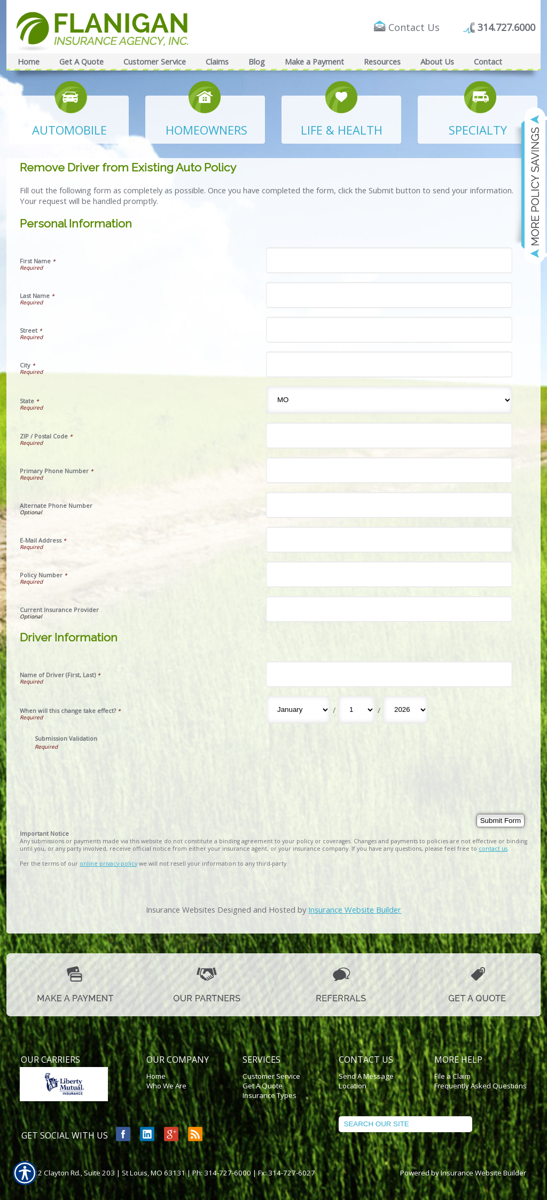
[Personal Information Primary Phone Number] (389, 470)
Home (156, 1076)
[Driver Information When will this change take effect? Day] (356, 710)
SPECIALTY (478, 130)
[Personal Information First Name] (389, 260)
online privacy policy (108, 863)
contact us (493, 848)
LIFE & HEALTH (341, 130)
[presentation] (116, 771)
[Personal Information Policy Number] (389, 574)
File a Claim (452, 1076)
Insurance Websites (180, 909)
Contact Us (414, 27)
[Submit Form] (500, 820)
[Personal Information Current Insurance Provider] (389, 609)
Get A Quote (263, 1086)
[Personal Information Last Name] (389, 295)
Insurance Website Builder (354, 909)
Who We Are (166, 1086)
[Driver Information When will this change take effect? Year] (405, 710)
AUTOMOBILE (69, 130)
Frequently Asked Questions (480, 1086)
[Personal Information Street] (389, 330)
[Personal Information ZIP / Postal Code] (389, 435)
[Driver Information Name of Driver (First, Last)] (389, 674)
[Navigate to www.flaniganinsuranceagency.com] (528, 185)
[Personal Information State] (389, 400)
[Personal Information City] (389, 364)
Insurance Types (269, 1095)
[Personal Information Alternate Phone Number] (389, 505)
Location (352, 1086)
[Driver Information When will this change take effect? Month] (298, 710)
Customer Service (271, 1076)
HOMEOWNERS (206, 130)
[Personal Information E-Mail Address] (389, 540)
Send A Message (366, 1076)
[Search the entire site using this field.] (405, 1124)
